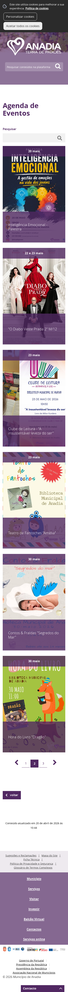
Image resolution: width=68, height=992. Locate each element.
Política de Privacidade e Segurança (31, 863)
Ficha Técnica (31, 859)
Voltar (14, 795)
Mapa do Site (49, 855)
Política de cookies (36, 8)
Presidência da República (31, 964)
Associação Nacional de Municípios (34, 972)
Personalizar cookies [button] (20, 17)
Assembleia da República (31, 968)
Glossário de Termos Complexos (33, 867)
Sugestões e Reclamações (20, 855)
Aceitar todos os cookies (23, 26)
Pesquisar (9, 129)
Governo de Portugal (31, 960)
